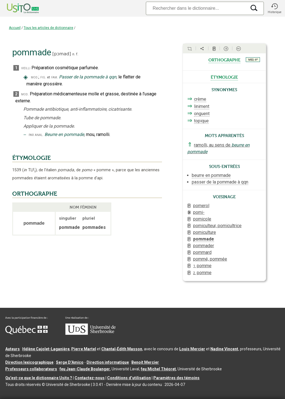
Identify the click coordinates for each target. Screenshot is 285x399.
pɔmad (61, 53)
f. (77, 54)
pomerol (201, 205)
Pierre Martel (83, 349)
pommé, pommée (210, 259)
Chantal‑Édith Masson (121, 349)
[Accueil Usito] (16, 8)
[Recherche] (196, 8)
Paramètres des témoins (176, 378)
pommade (203, 239)
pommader (203, 245)
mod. (34, 77)
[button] (274, 8)
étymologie (224, 76)
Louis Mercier (192, 349)
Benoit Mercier (145, 362)
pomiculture (204, 232)
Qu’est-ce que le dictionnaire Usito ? (38, 378)
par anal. (36, 134)
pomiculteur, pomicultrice (217, 225)
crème (200, 99)
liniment (201, 106)
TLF (29, 170)
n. (73, 54)
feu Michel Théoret (158, 369)
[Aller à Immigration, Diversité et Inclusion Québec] (26, 333)
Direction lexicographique (29, 362)
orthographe (224, 59)
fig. (43, 77)
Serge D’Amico (69, 362)
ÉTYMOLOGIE (31, 158)
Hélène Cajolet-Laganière (46, 349)
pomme (202, 265)
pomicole (202, 219)
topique (201, 120)
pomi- (199, 212)
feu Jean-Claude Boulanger (85, 369)
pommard (202, 252)
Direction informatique (108, 362)
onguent (202, 113)
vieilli (25, 68)
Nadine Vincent (224, 349)
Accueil (15, 28)
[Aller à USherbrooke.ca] (90, 333)
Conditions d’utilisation (129, 378)
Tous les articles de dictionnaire (48, 28)
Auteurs (12, 349)
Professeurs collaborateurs (31, 369)
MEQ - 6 (253, 59)
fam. (54, 77)
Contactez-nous (90, 378)
